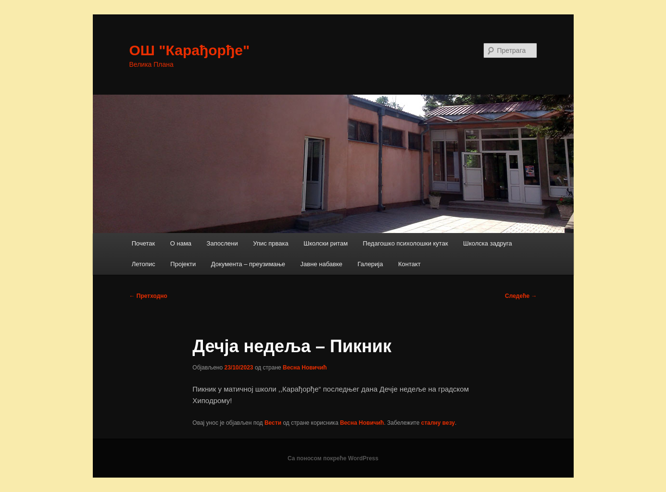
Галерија (370, 264)
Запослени (222, 243)
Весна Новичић (305, 367)
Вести (272, 422)
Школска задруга (487, 243)
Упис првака (271, 243)
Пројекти (183, 264)
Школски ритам (325, 243)
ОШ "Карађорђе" (189, 50)
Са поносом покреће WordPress (333, 458)
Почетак (143, 243)
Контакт (409, 264)
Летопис (143, 264)
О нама (180, 243)
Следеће (521, 296)
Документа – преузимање (248, 264)
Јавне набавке (321, 264)
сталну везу (438, 422)
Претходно (148, 296)
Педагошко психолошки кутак (405, 243)
